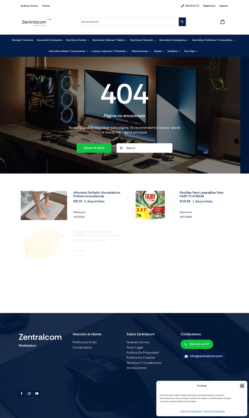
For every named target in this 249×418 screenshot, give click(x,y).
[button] (242, 386)
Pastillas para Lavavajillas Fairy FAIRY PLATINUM (202, 198)
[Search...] (144, 148)
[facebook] (22, 393)
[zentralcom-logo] (36, 20)
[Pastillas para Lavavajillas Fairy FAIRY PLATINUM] (150, 196)
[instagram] (29, 393)
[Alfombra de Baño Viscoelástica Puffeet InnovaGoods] (44, 193)
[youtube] (37, 393)
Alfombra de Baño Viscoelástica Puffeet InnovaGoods (96, 194)
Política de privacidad (191, 411)
